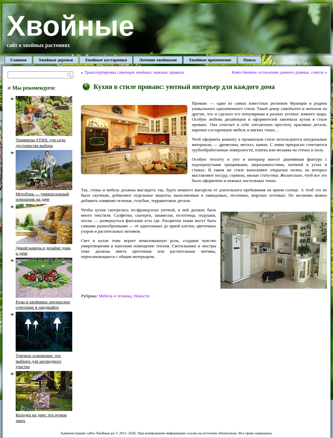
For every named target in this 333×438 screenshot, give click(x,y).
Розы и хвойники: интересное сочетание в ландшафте (44, 302)
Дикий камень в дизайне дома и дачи (44, 248)
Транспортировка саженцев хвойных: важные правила (134, 72)
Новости (142, 295)
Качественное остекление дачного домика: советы (278, 72)
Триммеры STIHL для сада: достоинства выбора (44, 140)
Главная (18, 59)
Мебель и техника (115, 295)
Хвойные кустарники (106, 59)
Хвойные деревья (56, 59)
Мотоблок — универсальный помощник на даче (44, 194)
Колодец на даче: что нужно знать (44, 415)
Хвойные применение (210, 59)
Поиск (249, 59)
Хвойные (70, 26)
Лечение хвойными (158, 59)
